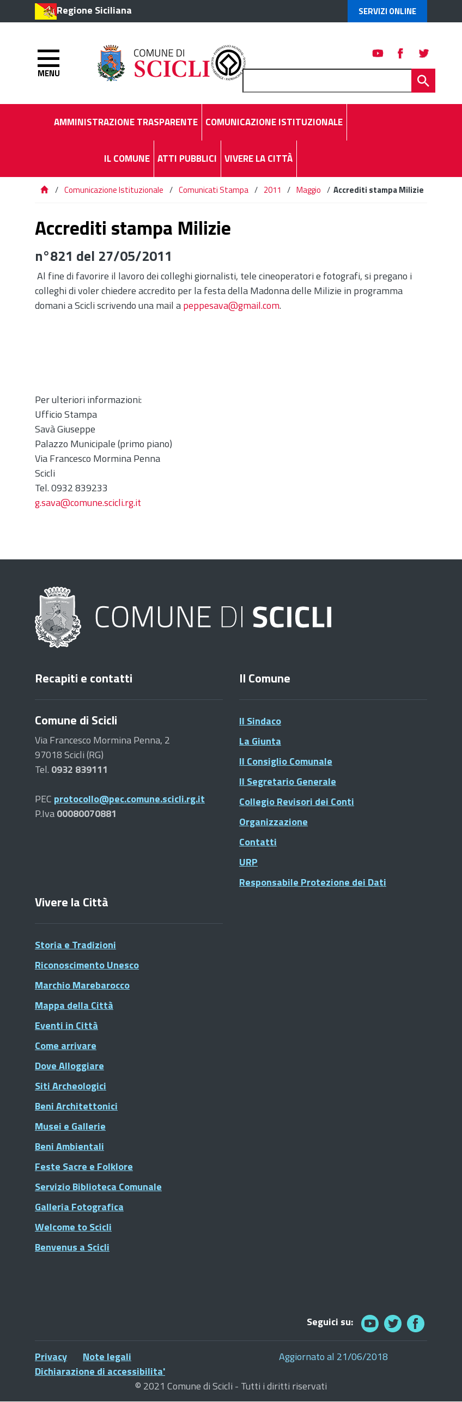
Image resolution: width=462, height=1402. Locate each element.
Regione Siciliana (94, 10)
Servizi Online (387, 11)
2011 (272, 190)
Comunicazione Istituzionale (113, 190)
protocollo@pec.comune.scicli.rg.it (129, 798)
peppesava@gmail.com (231, 305)
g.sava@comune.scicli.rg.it (88, 502)
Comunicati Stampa (213, 190)
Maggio (308, 190)
